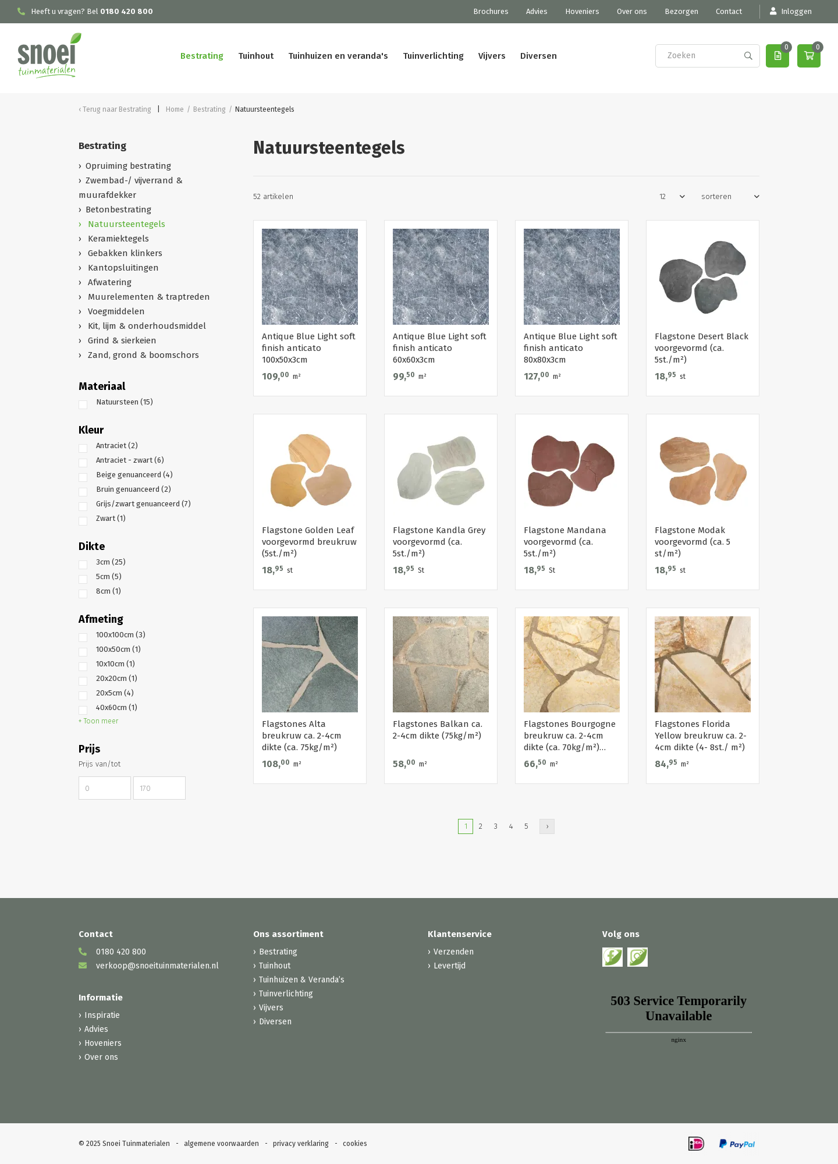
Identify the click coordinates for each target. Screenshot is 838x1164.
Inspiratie (102, 1015)
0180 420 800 (126, 11)
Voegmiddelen (115, 311)
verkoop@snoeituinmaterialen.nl (149, 966)
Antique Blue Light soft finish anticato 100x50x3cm (309, 348)
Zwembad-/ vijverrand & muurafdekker (131, 187)
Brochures (491, 11)
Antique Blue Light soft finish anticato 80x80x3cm (570, 348)
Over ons (632, 11)
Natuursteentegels (125, 224)
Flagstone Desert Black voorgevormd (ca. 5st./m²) (701, 348)
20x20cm (116, 678)
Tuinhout (256, 56)
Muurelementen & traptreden (148, 297)
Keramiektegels (117, 238)
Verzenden (454, 952)
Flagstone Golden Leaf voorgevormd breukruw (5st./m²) (309, 542)
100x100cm (120, 634)
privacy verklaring (301, 1144)
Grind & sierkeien (121, 340)
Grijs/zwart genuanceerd (143, 503)
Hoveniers (582, 11)
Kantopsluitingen (122, 267)
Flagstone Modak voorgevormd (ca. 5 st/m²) (692, 542)
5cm (109, 576)
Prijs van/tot (99, 764)
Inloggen (790, 11)
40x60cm (116, 707)
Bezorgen (681, 11)
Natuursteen (124, 402)
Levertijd (450, 966)
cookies (355, 1144)
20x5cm (115, 693)
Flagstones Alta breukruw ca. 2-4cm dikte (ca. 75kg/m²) (302, 736)
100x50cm (118, 649)
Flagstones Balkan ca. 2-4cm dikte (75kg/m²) (437, 730)
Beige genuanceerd (134, 474)
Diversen (538, 56)
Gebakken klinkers (124, 253)
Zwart (111, 518)
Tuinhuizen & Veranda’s (302, 980)
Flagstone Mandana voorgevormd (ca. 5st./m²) (565, 542)
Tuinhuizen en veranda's (338, 56)
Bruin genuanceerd (133, 489)
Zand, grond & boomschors (142, 355)
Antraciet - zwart (130, 460)
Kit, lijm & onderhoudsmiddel (146, 326)
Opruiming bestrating (128, 166)
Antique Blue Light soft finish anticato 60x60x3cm (440, 348)
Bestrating (201, 56)
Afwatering (109, 282)
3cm (111, 562)
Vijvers (492, 56)
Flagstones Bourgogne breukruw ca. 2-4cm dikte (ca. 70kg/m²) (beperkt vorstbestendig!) (570, 736)
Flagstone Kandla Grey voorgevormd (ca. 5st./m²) (439, 542)
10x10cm (115, 663)
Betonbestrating (118, 209)
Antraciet (117, 445)
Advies (537, 11)
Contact (729, 11)
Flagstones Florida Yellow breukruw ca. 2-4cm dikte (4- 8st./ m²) (701, 736)
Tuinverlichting (433, 56)
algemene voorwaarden (221, 1144)
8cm (108, 591)
